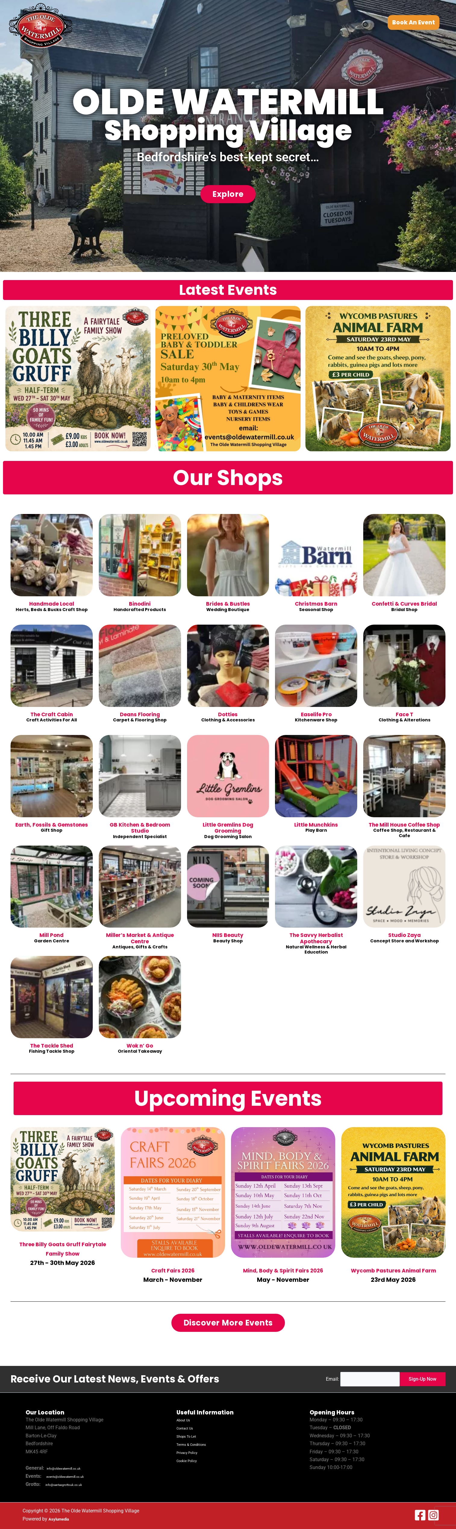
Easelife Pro (316, 714)
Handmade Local (51, 604)
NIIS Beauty (228, 935)
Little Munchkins (316, 825)
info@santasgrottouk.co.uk (74, 1484)
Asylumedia (61, 1519)
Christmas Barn (316, 604)
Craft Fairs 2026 (173, 1270)
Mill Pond (51, 935)
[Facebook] (420, 1515)
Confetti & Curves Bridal (404, 604)
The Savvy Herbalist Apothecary (316, 939)
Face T (404, 714)
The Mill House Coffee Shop (404, 828)
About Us (186, 1420)
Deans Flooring (140, 714)
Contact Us (188, 1428)
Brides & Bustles (228, 604)
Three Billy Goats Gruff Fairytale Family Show (62, 1248)
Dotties (228, 714)
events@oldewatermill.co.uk (76, 1477)
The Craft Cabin (51, 714)
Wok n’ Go (140, 1046)
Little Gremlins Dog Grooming (228, 828)
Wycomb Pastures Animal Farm (393, 1275)
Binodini (139, 604)
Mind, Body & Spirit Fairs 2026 (283, 1275)
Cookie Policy (190, 1460)
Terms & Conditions (197, 1444)
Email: (329, 1379)
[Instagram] (433, 1515)
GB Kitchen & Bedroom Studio (140, 828)
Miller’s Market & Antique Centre (140, 939)
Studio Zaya (404, 935)
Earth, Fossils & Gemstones (51, 828)
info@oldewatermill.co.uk (74, 1468)
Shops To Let (190, 1436)
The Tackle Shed (51, 1046)
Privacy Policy (191, 1452)
